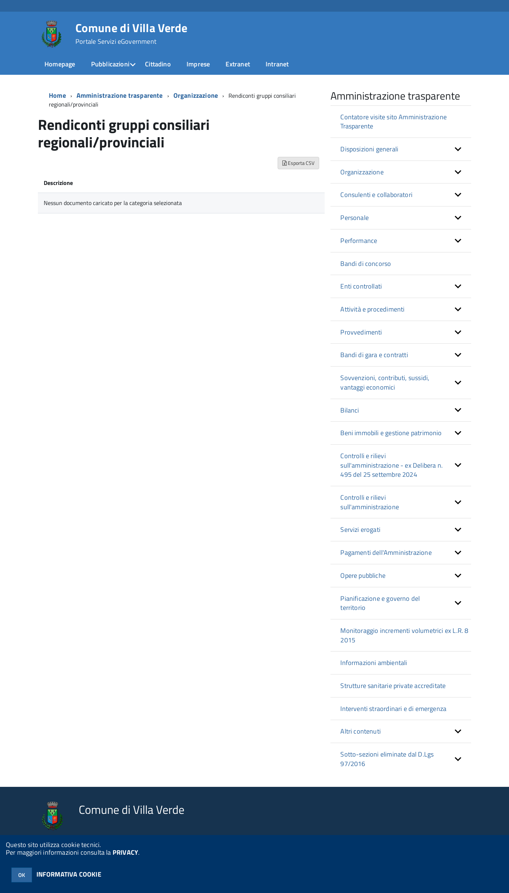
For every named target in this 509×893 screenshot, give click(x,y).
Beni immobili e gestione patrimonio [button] (391, 433)
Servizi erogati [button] (360, 529)
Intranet (277, 64)
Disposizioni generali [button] (369, 149)
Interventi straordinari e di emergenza (393, 709)
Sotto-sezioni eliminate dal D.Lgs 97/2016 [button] (387, 759)
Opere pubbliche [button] (362, 575)
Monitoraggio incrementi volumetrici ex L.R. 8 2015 (404, 635)
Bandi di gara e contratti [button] (374, 355)
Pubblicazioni (110, 64)
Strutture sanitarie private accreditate (393, 686)
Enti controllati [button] (361, 286)
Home (57, 95)
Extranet (238, 64)
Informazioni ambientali (373, 663)
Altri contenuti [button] (360, 731)
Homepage (59, 64)
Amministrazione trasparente (120, 95)
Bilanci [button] (349, 410)
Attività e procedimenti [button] (372, 309)
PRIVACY (125, 852)
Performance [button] (358, 241)
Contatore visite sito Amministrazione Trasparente (393, 121)
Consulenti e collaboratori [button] (376, 195)
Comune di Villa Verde (131, 33)
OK (21, 875)
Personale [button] (354, 218)
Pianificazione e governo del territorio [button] (380, 603)
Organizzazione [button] (362, 172)
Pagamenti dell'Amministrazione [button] (385, 552)
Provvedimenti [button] (361, 332)
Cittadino (158, 64)
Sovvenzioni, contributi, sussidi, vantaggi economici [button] (384, 382)
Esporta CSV (298, 163)
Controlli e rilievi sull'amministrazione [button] (369, 502)
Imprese (198, 64)
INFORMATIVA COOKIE (68, 874)
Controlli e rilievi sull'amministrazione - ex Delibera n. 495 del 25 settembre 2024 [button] (391, 465)
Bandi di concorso (365, 263)
